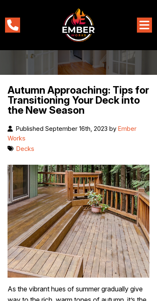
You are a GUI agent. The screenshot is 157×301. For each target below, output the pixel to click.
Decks (25, 148)
